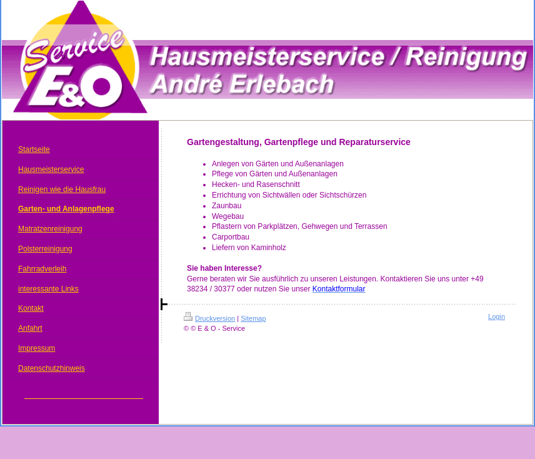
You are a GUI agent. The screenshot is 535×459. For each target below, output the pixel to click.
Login (496, 316)
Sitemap (253, 318)
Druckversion (209, 318)
